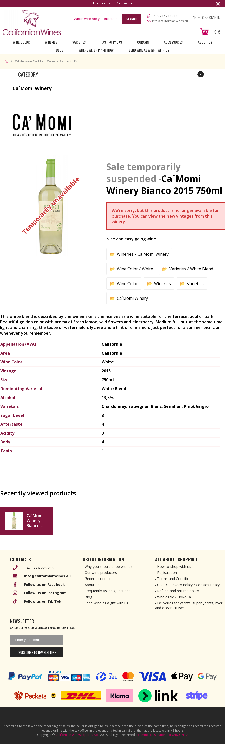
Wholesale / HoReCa (174, 596)
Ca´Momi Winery (153, 254)
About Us (205, 42)
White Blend (201, 269)
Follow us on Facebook (44, 584)
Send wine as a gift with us (149, 50)
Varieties (79, 42)
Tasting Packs (111, 42)
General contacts (99, 578)
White (147, 269)
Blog (59, 50)
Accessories (173, 42)
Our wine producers (101, 572)
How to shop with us (174, 566)
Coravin (143, 42)
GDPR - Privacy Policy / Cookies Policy (188, 584)
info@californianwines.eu (170, 21)
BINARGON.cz (178, 735)
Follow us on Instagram (45, 592)
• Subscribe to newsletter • (36, 652)
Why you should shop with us (109, 566)
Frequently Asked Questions (107, 590)
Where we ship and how (96, 50)
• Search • (131, 18)
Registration (167, 572)
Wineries (51, 42)
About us (92, 584)
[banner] (32, 22)
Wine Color (21, 42)
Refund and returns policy (178, 590)
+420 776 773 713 (164, 16)
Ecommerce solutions (151, 735)
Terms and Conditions (175, 578)
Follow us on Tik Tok (42, 601)
